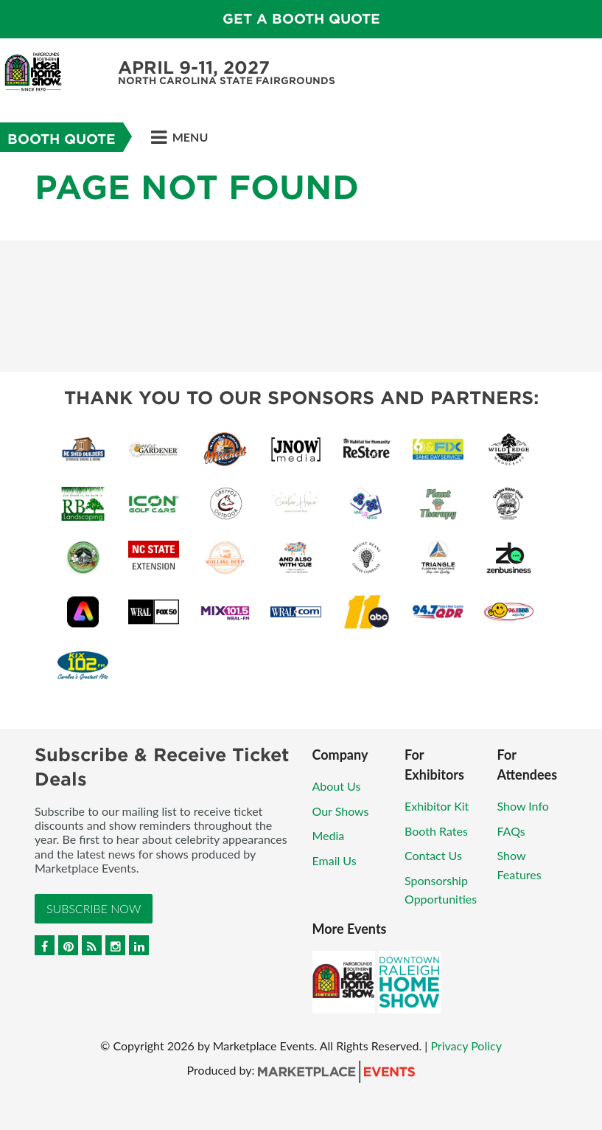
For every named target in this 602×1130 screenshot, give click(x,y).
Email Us (334, 860)
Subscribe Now (93, 908)
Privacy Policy (466, 1046)
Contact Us (433, 855)
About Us (336, 786)
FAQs (511, 831)
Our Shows (340, 811)
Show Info (523, 806)
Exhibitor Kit (437, 806)
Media (328, 835)
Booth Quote (61, 139)
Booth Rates (436, 831)
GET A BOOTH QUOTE (301, 19)
